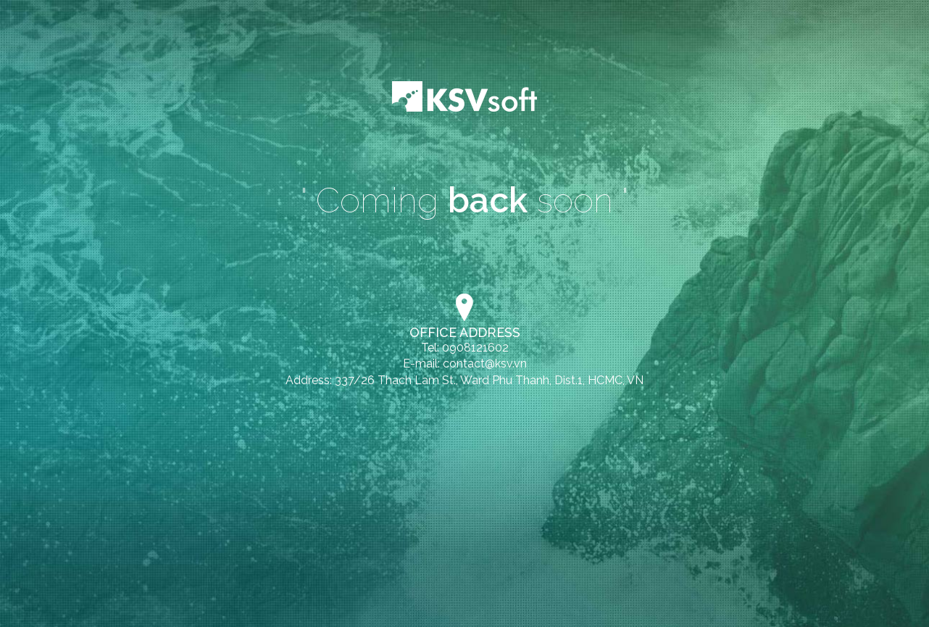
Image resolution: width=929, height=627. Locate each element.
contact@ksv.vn (485, 363)
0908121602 (475, 347)
